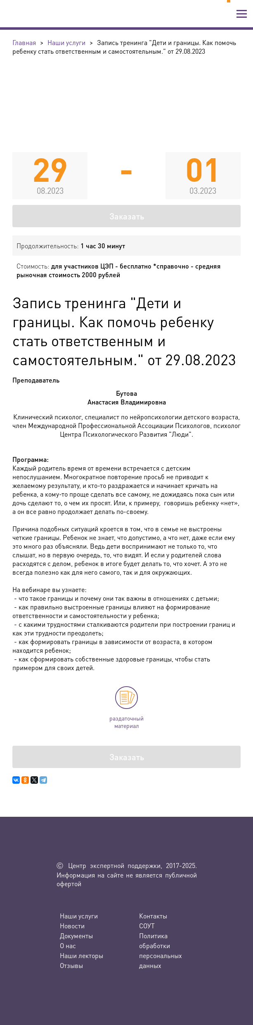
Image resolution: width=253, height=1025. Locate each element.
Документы (76, 935)
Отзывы (71, 965)
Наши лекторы (81, 955)
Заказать (126, 216)
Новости (72, 925)
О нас (68, 945)
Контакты (153, 915)
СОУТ (147, 925)
